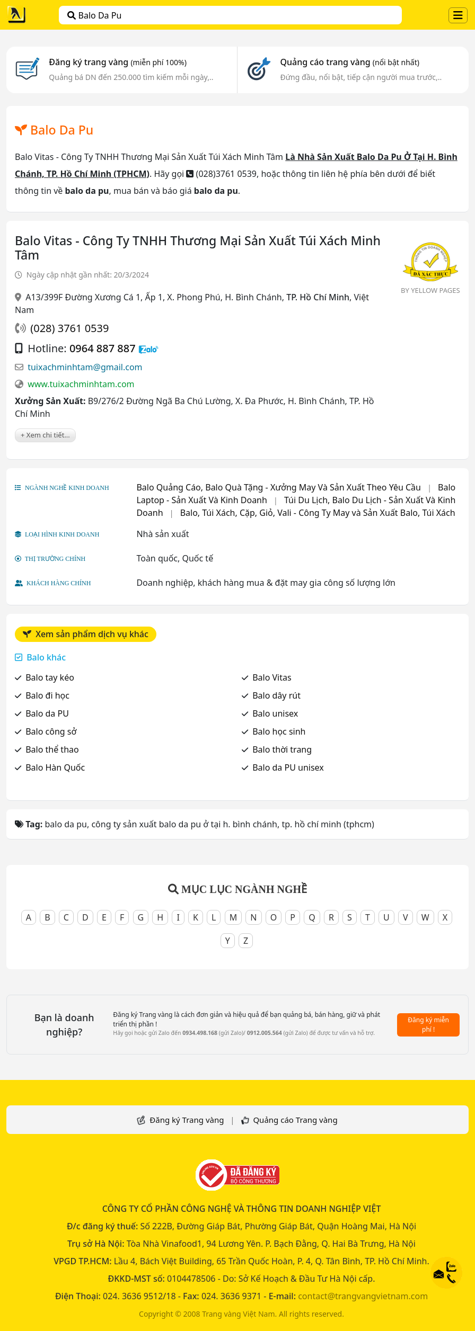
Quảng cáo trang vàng (349, 62)
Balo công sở (50, 731)
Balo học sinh (278, 731)
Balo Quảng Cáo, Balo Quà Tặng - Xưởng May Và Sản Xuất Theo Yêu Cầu (278, 487)
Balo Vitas (272, 677)
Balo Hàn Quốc (55, 767)
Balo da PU (47, 713)
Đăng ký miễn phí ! (428, 1024)
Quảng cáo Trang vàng (295, 1119)
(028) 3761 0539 (69, 328)
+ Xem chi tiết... (45, 435)
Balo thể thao (52, 749)
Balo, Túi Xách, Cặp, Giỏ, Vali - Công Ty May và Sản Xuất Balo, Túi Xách (317, 513)
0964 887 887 (102, 348)
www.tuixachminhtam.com (81, 384)
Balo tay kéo (49, 677)
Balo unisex (275, 713)
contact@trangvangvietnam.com (363, 1296)
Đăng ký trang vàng (118, 62)
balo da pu (94, 15)
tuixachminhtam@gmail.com (85, 367)
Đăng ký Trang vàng (186, 1119)
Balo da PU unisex (288, 767)
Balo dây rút (276, 695)
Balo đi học (47, 695)
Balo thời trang (282, 749)
